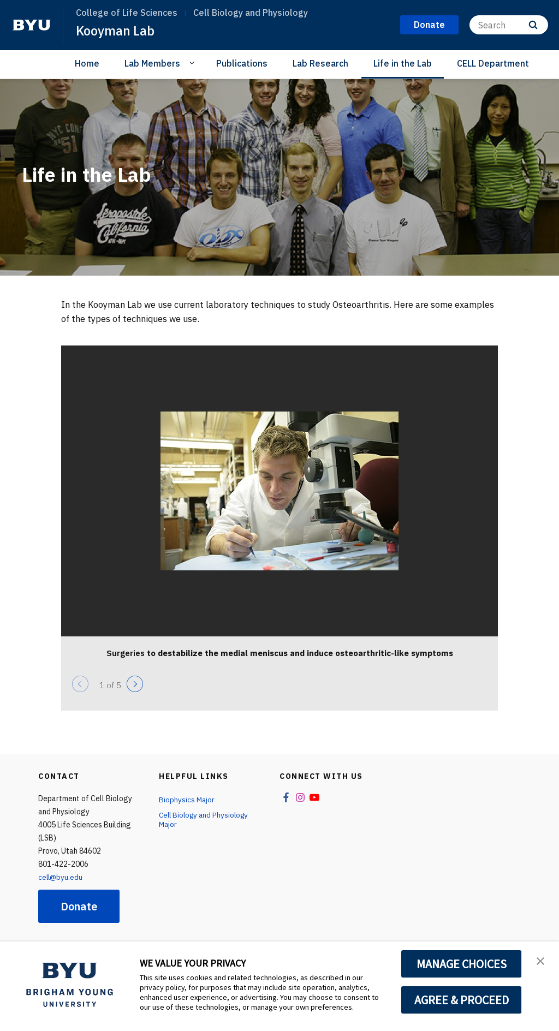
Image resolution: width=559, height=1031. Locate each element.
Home (87, 63)
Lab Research (320, 63)
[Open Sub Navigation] (193, 63)
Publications (241, 63)
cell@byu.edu (61, 877)
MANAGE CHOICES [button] (462, 964)
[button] (541, 961)
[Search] (508, 24)
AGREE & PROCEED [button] (461, 1000)
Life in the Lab (402, 63)
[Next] (135, 684)
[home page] (32, 25)
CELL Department (493, 63)
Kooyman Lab (116, 30)
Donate (79, 906)
